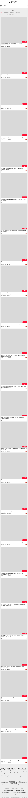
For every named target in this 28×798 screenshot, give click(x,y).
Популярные (6, 12)
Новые (2, 12)
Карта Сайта (14, 794)
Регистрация (15, 788)
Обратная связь (20, 790)
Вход (22, 788)
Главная (7, 788)
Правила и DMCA (5, 792)
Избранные (11, 14)
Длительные (17, 12)
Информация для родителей (19, 792)
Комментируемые (4, 14)
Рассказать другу (8, 790)
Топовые (12, 12)
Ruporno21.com (12, 781)
